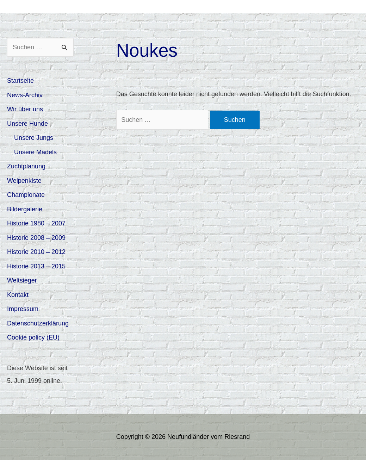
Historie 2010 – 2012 (36, 251)
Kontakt (18, 294)
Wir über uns (25, 109)
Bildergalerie (24, 209)
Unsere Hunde (27, 123)
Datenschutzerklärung (38, 323)
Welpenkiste (24, 180)
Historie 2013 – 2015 (36, 266)
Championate (26, 194)
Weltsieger (22, 280)
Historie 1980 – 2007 (36, 223)
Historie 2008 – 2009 (36, 237)
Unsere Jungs (33, 137)
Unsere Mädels (35, 152)
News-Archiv (25, 95)
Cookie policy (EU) (33, 337)
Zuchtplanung (26, 166)
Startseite (20, 80)
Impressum (22, 308)
